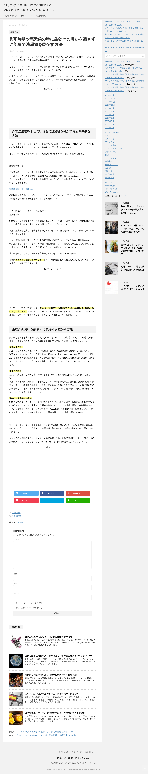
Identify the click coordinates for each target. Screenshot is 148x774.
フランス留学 (110, 145)
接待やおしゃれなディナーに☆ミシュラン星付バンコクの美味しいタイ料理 (132, 249)
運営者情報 (41, 16)
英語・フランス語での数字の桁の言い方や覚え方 (132, 268)
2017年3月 (109, 128)
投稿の (110, 185)
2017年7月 (109, 115)
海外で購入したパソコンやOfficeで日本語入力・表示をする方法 (132, 209)
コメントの (112, 189)
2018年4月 (109, 95)
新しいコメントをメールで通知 (29, 603)
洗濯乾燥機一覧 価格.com (21, 189)
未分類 (108, 168)
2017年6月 (109, 118)
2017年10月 (110, 105)
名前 (15, 574)
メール (16, 584)
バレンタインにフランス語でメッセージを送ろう (132, 287)
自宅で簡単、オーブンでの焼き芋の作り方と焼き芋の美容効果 (55, 713)
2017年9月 (109, 108)
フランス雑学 (110, 152)
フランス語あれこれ (113, 148)
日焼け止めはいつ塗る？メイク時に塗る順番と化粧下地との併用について (50, 735)
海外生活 (109, 171)
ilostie (20, 522)
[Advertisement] (52, 107)
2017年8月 (109, 111)
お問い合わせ (11, 16)
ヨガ (107, 155)
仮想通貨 (109, 161)
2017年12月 (110, 98)
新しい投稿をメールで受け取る (29, 608)
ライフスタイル (111, 158)
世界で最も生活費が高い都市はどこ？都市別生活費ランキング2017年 (58, 656)
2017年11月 (110, 102)
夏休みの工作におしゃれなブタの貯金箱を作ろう (48, 637)
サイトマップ (26, 16)
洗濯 (13, 516)
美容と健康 (109, 178)
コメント (17, 539)
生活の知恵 (16, 513)
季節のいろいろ (111, 165)
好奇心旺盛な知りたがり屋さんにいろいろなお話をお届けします (74, 763)
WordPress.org (111, 192)
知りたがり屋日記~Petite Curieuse (27, 5)
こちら (123, 196)
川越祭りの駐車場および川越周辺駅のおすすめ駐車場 (51, 675)
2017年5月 (109, 121)
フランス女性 (110, 142)
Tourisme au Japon (113, 132)
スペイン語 (109, 139)
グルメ (108, 135)
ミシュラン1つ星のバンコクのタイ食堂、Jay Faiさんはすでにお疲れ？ (133, 228)
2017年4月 (109, 124)
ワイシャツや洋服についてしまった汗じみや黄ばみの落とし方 (45, 732)
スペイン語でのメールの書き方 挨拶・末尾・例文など (52, 694)
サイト (16, 593)
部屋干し (19, 516)
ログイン (109, 182)
